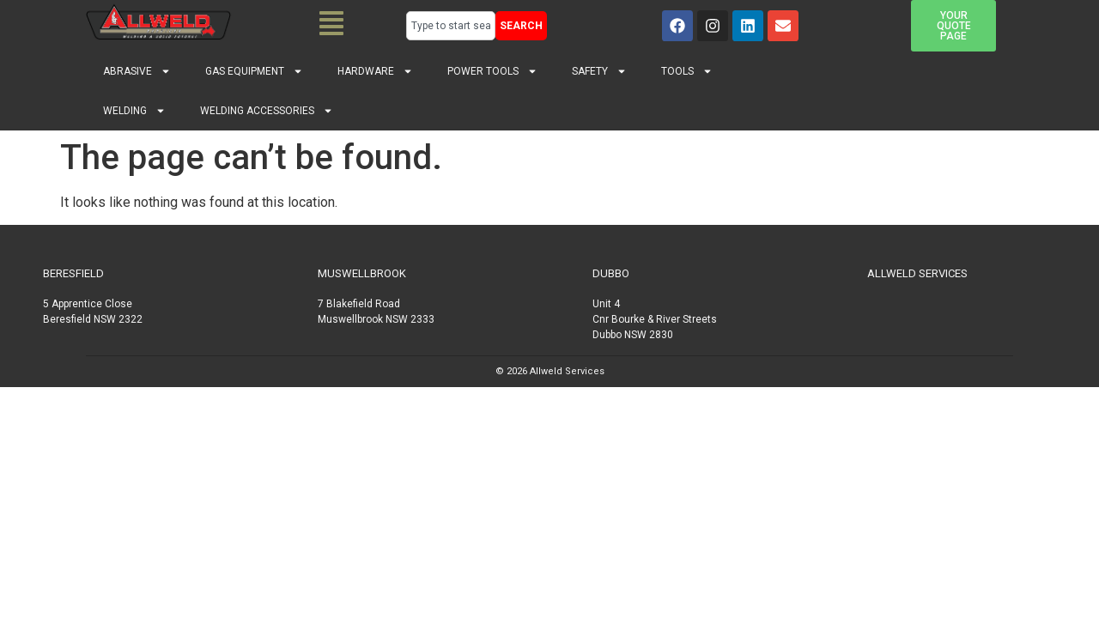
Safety (599, 71)
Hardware (375, 71)
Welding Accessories (266, 110)
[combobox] (450, 25)
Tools (687, 71)
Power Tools (492, 71)
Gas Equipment (254, 71)
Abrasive (137, 71)
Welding (134, 110)
